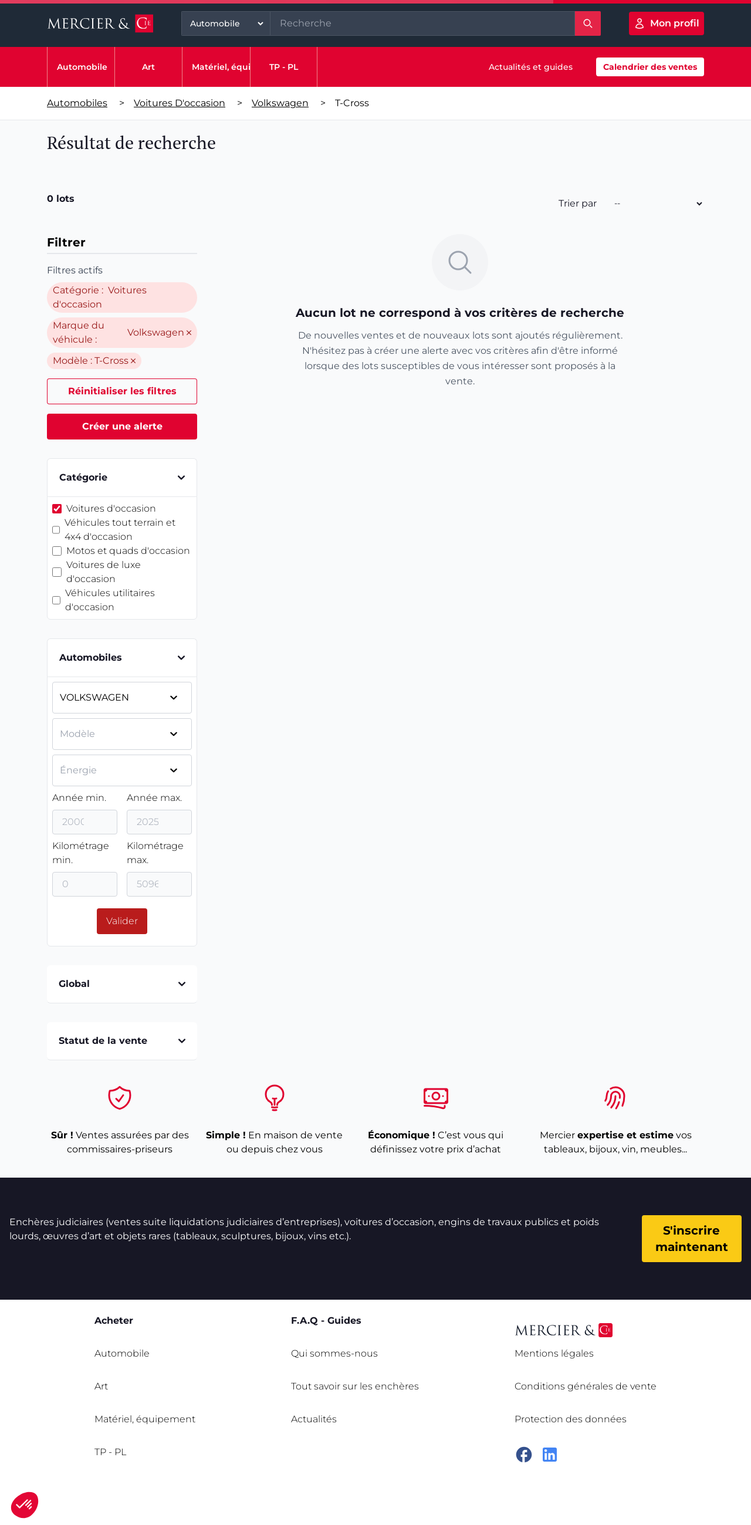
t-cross (352, 103)
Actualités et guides (531, 67)
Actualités (314, 1419)
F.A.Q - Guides (326, 1320)
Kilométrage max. (155, 852)
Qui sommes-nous (334, 1353)
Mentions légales (554, 1353)
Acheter (113, 1320)
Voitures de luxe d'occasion (103, 571)
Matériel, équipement (238, 67)
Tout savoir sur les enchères (355, 1386)
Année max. (154, 797)
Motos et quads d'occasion (128, 550)
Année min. (79, 797)
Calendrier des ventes (650, 67)
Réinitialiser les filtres (122, 391)
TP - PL (283, 67)
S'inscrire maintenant (691, 1238)
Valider (122, 921)
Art (148, 67)
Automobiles (77, 103)
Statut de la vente (122, 1040)
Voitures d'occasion (179, 103)
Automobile (82, 67)
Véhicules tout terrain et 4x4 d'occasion (120, 529)
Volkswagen (280, 103)
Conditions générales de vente (586, 1386)
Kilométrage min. (80, 852)
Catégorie (122, 477)
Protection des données (571, 1419)
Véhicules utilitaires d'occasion (110, 600)
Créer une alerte (122, 426)
